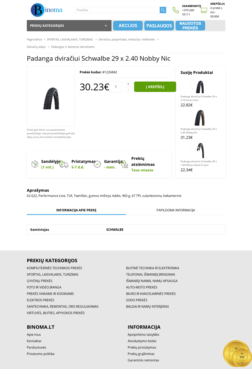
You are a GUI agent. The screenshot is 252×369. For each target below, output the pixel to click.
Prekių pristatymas (142, 347)
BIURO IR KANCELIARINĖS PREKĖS (151, 293)
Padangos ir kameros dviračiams (73, 47)
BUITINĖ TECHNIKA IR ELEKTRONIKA (152, 268)
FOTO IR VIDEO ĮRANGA (44, 287)
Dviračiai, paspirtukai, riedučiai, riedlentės (127, 39)
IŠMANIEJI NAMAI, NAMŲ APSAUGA (152, 281)
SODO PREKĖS (136, 300)
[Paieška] (117, 10)
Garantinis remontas (143, 360)
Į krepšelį (155, 86)
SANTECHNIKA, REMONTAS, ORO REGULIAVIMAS (62, 306)
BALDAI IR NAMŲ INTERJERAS (147, 306)
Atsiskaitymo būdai (142, 341)
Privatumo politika (40, 354)
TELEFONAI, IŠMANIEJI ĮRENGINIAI (150, 274)
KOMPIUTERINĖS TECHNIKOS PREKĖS (54, 268)
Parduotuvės (36, 347)
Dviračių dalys (36, 47)
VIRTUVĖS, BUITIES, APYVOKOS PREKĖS (56, 313)
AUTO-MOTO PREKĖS (141, 287)
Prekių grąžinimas (141, 354)
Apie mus (34, 334)
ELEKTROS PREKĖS (40, 300)
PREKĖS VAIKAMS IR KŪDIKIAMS (50, 293)
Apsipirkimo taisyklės (143, 334)
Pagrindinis (34, 39)
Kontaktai (34, 341)
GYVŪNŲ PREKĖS (39, 281)
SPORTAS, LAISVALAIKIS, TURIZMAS (70, 39)
